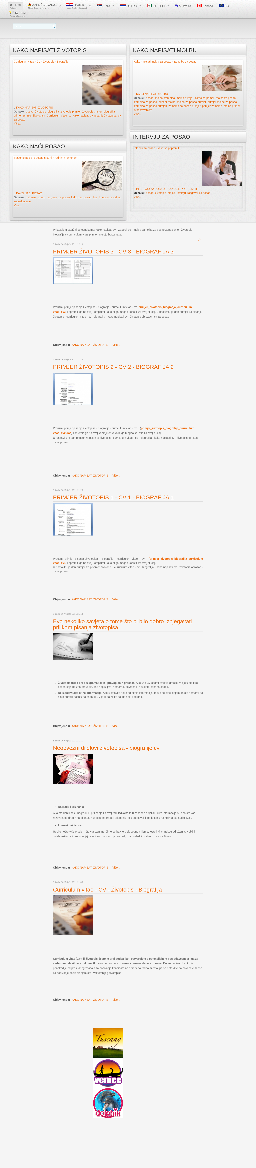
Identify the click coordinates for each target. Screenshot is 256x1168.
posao (29, 111)
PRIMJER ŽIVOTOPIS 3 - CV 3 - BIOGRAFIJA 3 (113, 251)
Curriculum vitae (57, 115)
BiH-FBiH (156, 6)
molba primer (232, 106)
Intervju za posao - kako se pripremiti (157, 148)
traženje (31, 197)
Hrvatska (76, 6)
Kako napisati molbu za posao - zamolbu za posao (165, 61)
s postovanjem (143, 110)
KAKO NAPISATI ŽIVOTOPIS (34, 107)
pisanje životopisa (105, 115)
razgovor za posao (58, 197)
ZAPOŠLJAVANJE (42, 6)
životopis (40, 111)
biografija (53, 111)
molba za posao (226, 98)
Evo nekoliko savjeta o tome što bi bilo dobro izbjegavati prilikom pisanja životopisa (122, 624)
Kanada (205, 6)
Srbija (103, 6)
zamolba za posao (145, 102)
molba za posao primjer (191, 102)
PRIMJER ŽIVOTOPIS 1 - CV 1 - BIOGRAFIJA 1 (113, 497)
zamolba (169, 98)
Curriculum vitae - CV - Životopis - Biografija (41, 61)
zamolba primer (204, 98)
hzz (95, 197)
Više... (18, 123)
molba (159, 98)
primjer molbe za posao (222, 102)
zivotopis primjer (70, 111)
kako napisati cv (83, 115)
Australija (183, 6)
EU (224, 6)
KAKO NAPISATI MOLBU (152, 94)
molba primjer (184, 98)
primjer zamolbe (212, 106)
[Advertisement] (126, 294)
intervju (181, 193)
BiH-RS (128, 6)
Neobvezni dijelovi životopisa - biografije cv (106, 748)
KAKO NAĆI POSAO (29, 193)
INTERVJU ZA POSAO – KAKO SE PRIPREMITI (166, 189)
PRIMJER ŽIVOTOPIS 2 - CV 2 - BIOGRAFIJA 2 (113, 367)
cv (69, 115)
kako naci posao (81, 197)
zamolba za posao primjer (184, 106)
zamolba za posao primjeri (150, 106)
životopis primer (92, 111)
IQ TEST (18, 14)
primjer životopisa (34, 115)
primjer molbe (167, 102)
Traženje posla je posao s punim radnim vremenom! (46, 157)
